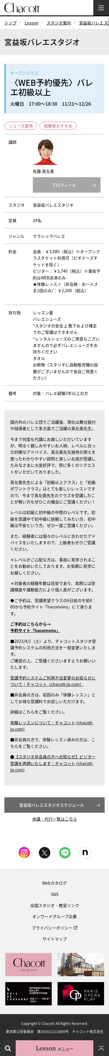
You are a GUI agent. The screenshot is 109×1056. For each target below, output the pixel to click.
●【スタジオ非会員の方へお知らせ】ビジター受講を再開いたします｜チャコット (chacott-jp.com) (53, 763)
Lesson (31, 23)
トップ (10, 23)
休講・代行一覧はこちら (54, 819)
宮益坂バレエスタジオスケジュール (51, 805)
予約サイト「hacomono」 (35, 630)
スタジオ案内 (59, 23)
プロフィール (64, 185)
